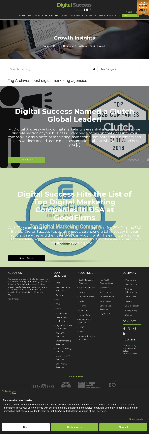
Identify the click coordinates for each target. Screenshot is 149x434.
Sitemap (129, 315)
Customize (74, 427)
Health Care (84, 315)
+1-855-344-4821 (132, 12)
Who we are (130, 280)
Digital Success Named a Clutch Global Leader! (74, 115)
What (39, 15)
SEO (58, 299)
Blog (118, 15)
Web (58, 283)
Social (58, 308)
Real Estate (105, 287)
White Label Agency (101, 15)
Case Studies (78, 15)
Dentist (82, 292)
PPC (58, 304)
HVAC (81, 327)
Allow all (123, 427)
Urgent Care (105, 313)
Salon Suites (105, 301)
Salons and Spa (107, 297)
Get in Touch (130, 15)
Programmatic (62, 313)
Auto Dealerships (87, 287)
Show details (136, 419)
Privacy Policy (131, 310)
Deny (26, 427)
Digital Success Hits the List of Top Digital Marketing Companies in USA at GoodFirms (75, 206)
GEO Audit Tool (131, 284)
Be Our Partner (132, 306)
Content (59, 295)
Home (22, 15)
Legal (81, 332)
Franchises (83, 310)
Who (30, 15)
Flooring (82, 306)
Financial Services (87, 297)
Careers (128, 301)
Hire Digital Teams (56, 15)
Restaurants (105, 292)
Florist (81, 301)
